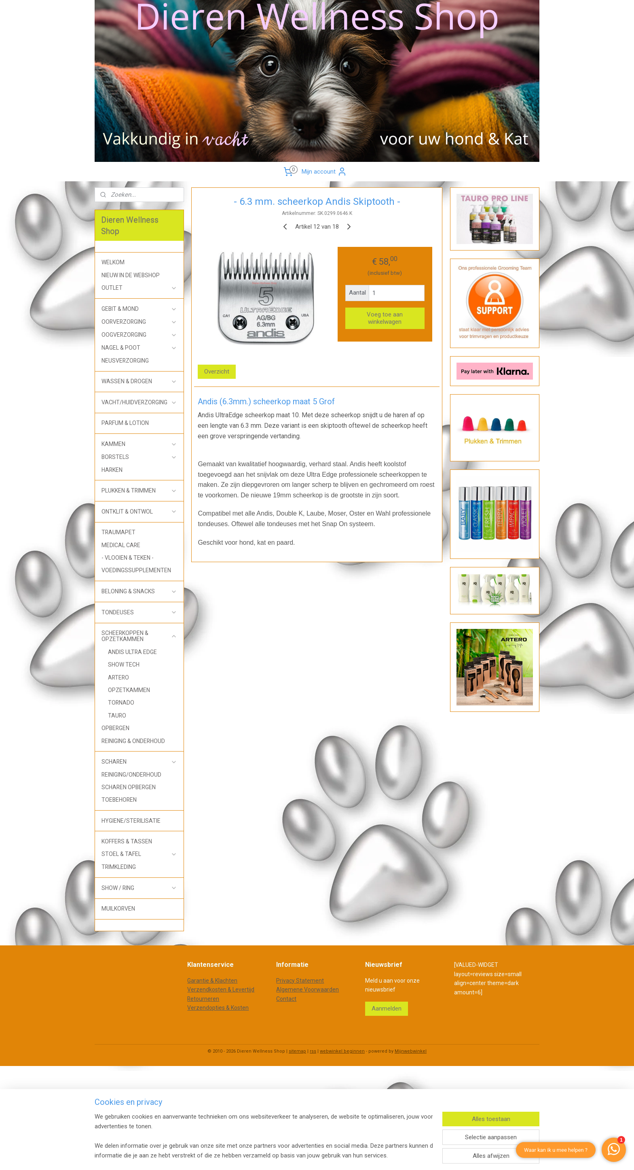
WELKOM (113, 262)
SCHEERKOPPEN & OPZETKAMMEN (139, 636)
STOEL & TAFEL (139, 854)
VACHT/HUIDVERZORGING (139, 402)
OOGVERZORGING (139, 334)
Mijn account (324, 171)
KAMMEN (139, 444)
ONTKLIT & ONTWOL (139, 511)
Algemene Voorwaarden (307, 989)
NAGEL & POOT (139, 347)
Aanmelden (387, 1008)
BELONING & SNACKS (139, 591)
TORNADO (121, 702)
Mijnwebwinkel (411, 1051)
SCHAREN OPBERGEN (128, 787)
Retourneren (203, 999)
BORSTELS (139, 457)
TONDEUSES (139, 612)
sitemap (297, 1051)
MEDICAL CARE (120, 545)
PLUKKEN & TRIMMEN (139, 490)
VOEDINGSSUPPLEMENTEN (136, 570)
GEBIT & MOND (139, 309)
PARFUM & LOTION (125, 423)
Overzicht (217, 371)
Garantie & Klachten (212, 980)
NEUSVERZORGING (125, 360)
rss (313, 1051)
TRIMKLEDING (118, 867)
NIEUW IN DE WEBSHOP (130, 275)
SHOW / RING (139, 888)
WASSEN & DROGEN (139, 381)
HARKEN (112, 470)
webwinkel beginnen (342, 1051)
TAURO (117, 715)
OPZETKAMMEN (129, 690)
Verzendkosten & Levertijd (220, 989)
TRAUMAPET (118, 532)
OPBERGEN (115, 728)
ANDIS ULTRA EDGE (132, 652)
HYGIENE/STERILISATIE (131, 821)
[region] (264, 1136)
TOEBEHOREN (119, 799)
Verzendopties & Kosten (218, 1007)
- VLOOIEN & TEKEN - (127, 557)
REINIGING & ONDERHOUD (133, 741)
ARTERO (118, 677)
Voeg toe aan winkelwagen (385, 318)
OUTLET (139, 288)
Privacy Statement (300, 980)
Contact (286, 999)
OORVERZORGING (139, 322)
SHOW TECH (123, 664)
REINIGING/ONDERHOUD (131, 774)
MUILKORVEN (118, 908)
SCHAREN (139, 761)
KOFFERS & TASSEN (126, 841)
